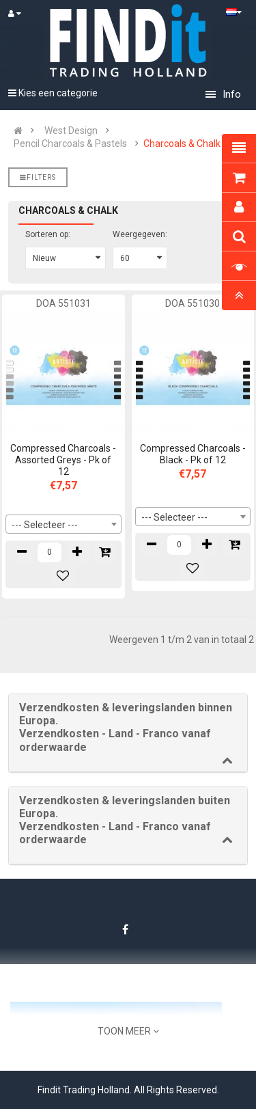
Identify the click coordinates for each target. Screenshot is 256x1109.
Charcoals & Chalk (182, 143)
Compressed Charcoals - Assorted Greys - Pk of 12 (63, 460)
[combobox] (63, 524)
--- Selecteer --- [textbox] (45, 524)
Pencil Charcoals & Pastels (70, 143)
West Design (71, 130)
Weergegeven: (140, 234)
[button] (128, 727)
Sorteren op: (47, 234)
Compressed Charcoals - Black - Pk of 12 (193, 454)
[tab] (128, 733)
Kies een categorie (53, 92)
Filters (38, 177)
